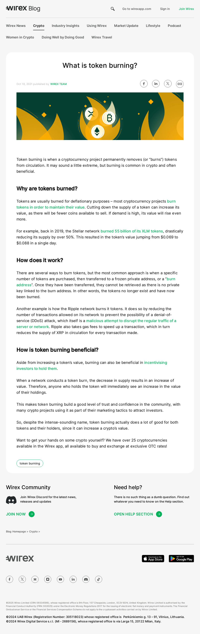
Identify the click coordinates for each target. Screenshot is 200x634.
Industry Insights (66, 26)
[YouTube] (60, 579)
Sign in (165, 9)
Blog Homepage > (17, 531)
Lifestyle (153, 26)
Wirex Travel (101, 37)
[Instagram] (47, 579)
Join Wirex (186, 9)
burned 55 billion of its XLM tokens (132, 231)
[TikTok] (98, 579)
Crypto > (34, 531)
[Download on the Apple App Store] (153, 558)
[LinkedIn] (73, 579)
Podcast (174, 26)
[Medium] (35, 579)
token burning (30, 463)
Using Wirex (97, 26)
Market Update (126, 26)
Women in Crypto (20, 37)
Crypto (38, 26)
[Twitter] (22, 579)
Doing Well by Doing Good (63, 37)
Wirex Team (58, 84)
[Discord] (85, 579)
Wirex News (16, 26)
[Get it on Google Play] (181, 558)
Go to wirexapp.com (136, 9)
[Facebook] (9, 579)
